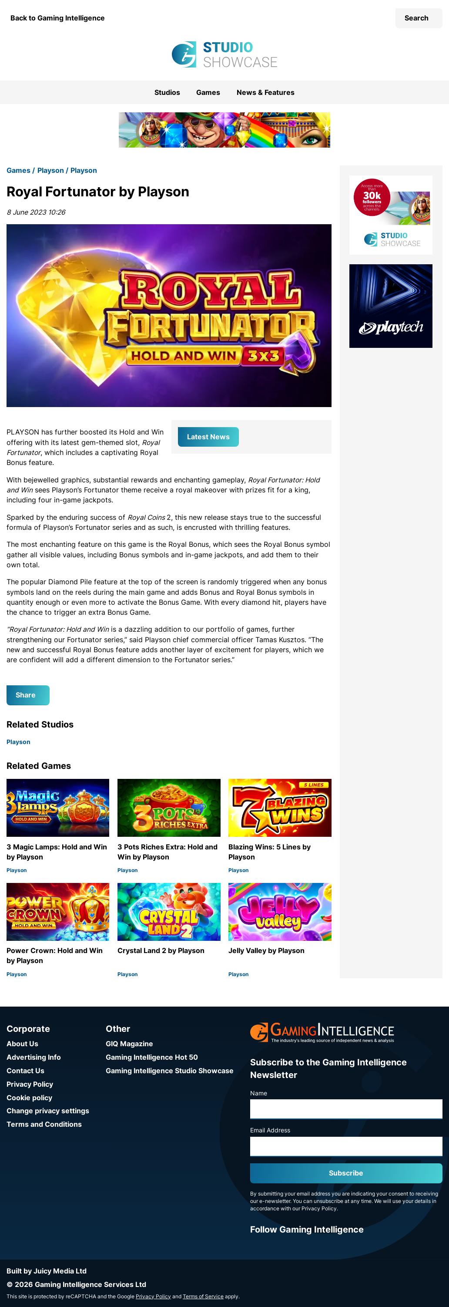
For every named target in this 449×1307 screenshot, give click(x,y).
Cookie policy (29, 1098)
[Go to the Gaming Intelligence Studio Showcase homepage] (224, 54)
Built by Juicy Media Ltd (47, 1271)
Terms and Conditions (44, 1124)
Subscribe (346, 1173)
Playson (50, 170)
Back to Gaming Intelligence (57, 18)
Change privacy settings (48, 1111)
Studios (167, 92)
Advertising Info (34, 1057)
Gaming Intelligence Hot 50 (152, 1057)
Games (208, 92)
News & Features (266, 92)
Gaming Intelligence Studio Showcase (170, 1071)
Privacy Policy (30, 1084)
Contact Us (25, 1071)
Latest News (208, 437)
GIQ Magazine (129, 1044)
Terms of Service (203, 1297)
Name (258, 1093)
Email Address (270, 1130)
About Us (22, 1044)
